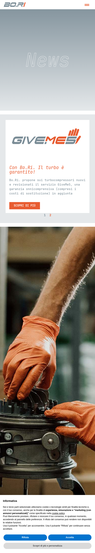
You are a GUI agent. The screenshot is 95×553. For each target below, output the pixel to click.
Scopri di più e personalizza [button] (47, 545)
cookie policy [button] (58, 513)
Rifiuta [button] (25, 537)
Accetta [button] (70, 537)
